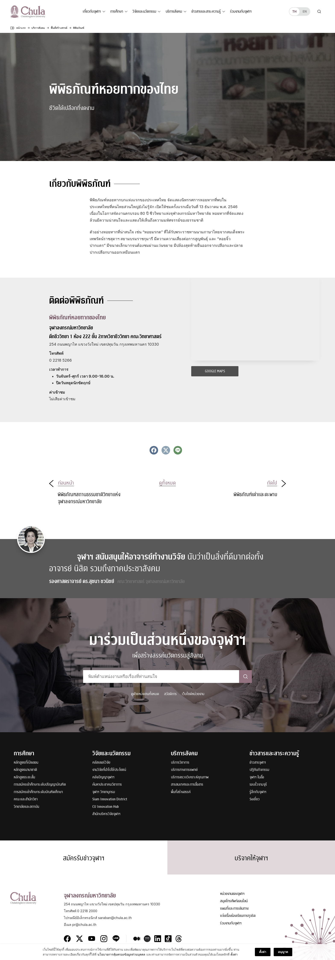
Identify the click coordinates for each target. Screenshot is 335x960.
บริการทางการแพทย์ (184, 769)
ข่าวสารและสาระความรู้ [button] (206, 11)
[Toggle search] (319, 11)
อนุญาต (283, 952)
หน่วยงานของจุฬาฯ (232, 893)
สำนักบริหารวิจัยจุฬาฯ (106, 814)
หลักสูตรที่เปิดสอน (26, 762)
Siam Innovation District (109, 799)
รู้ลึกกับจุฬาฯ (258, 792)
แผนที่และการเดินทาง (234, 908)
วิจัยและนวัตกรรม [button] (144, 11)
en (305, 11)
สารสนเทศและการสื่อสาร (187, 784)
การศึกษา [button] (116, 11)
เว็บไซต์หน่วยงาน (193, 694)
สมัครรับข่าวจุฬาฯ (83, 858)
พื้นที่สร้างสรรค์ (181, 792)
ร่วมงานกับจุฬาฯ (241, 11)
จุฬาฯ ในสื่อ (257, 777)
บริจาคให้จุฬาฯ (251, 858)
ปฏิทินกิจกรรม (259, 769)
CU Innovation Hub (105, 806)
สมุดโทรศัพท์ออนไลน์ (234, 901)
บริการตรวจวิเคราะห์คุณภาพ (190, 777)
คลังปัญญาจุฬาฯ (103, 777)
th (294, 11)
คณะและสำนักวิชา (26, 799)
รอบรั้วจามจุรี (258, 784)
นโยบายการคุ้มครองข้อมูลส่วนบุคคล (121, 954)
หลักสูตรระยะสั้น (24, 777)
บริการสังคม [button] (174, 11)
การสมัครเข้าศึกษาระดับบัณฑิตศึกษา (38, 792)
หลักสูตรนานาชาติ (25, 769)
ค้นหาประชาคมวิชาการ (107, 784)
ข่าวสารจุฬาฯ (258, 762)
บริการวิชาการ (180, 762)
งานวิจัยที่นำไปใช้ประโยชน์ (109, 769)
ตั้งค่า (234, 954)
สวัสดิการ (170, 694)
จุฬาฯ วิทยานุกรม (103, 792)
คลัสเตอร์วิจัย (101, 762)
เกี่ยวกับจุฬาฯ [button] (92, 11)
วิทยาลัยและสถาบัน (26, 806)
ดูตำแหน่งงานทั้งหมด (145, 694)
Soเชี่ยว (255, 799)
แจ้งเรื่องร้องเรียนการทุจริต (238, 915)
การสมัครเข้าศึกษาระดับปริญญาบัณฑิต (40, 784)
